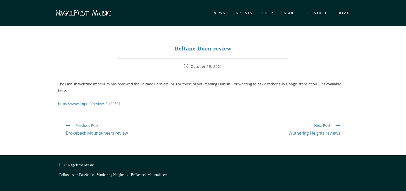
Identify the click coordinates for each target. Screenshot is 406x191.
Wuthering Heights (110, 175)
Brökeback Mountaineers (149, 175)
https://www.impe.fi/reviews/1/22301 (89, 103)
